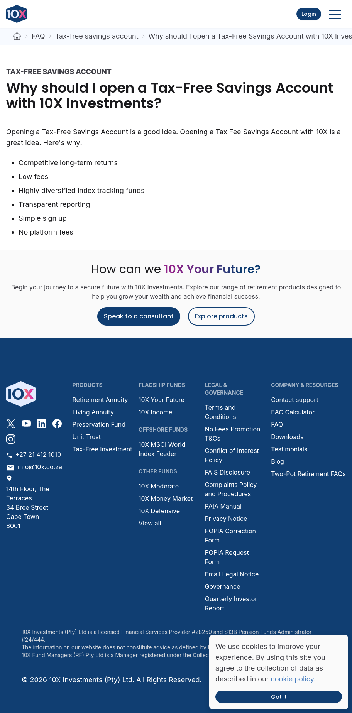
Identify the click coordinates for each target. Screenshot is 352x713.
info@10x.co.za (34, 467)
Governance (222, 586)
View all (150, 523)
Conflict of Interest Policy (232, 455)
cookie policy (292, 679)
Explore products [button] (221, 316)
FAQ (38, 36)
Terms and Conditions (220, 412)
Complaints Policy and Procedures (231, 489)
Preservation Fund (99, 424)
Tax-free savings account (97, 36)
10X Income (155, 412)
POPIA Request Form (227, 557)
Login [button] (308, 14)
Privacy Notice (226, 518)
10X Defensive (159, 511)
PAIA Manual (223, 506)
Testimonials (289, 449)
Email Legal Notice (232, 574)
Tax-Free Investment (102, 449)
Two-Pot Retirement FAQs (308, 474)
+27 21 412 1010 (33, 454)
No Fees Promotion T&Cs (233, 433)
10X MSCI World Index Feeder (162, 449)
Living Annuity (93, 412)
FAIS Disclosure (227, 472)
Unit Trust (87, 437)
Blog (277, 461)
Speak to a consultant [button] (139, 316)
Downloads (287, 437)
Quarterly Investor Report (231, 603)
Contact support (294, 400)
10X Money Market (166, 498)
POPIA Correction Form (230, 535)
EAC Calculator (293, 412)
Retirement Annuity (100, 400)
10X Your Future (161, 400)
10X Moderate (159, 486)
